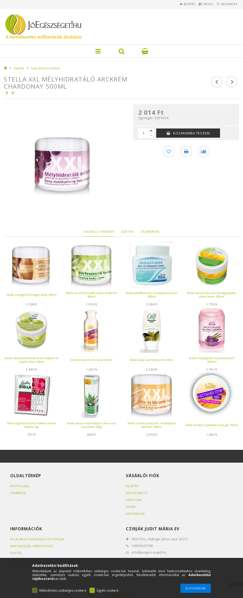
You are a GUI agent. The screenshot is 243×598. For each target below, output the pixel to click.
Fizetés (16, 553)
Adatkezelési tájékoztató (31, 546)
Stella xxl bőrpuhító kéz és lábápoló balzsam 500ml (151, 425)
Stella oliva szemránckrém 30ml (151, 360)
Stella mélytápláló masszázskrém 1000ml (211, 360)
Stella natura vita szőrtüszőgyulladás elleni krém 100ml (211, 294)
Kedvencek (227, 4)
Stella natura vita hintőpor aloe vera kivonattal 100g (91, 425)
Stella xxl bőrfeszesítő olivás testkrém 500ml (91, 294)
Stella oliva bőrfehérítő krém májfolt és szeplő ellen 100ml (31, 360)
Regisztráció (136, 493)
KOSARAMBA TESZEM (191, 133)
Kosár (131, 507)
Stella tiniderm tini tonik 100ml (91, 360)
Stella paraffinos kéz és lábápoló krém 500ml (151, 294)
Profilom (133, 500)
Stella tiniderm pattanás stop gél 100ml (211, 425)
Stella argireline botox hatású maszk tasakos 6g (31, 425)
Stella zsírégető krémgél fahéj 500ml (31, 295)
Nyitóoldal (19, 486)
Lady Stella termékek (45, 68)
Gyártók (19, 68)
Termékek (18, 493)
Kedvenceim (135, 513)
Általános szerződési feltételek (37, 539)
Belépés (179, 4)
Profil (202, 4)
